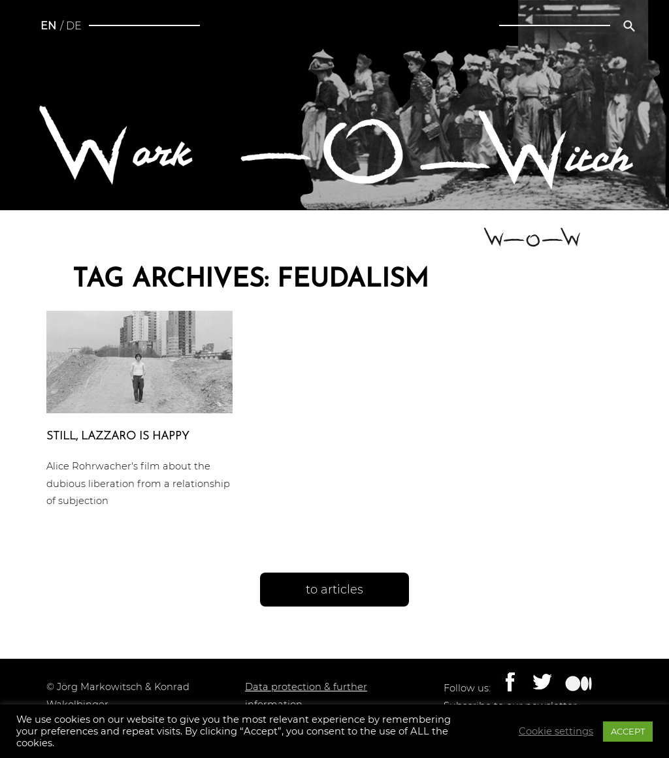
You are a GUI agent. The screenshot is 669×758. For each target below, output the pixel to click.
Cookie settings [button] (556, 731)
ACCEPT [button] (628, 731)
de (74, 26)
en (48, 26)
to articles (334, 589)
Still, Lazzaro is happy (117, 436)
